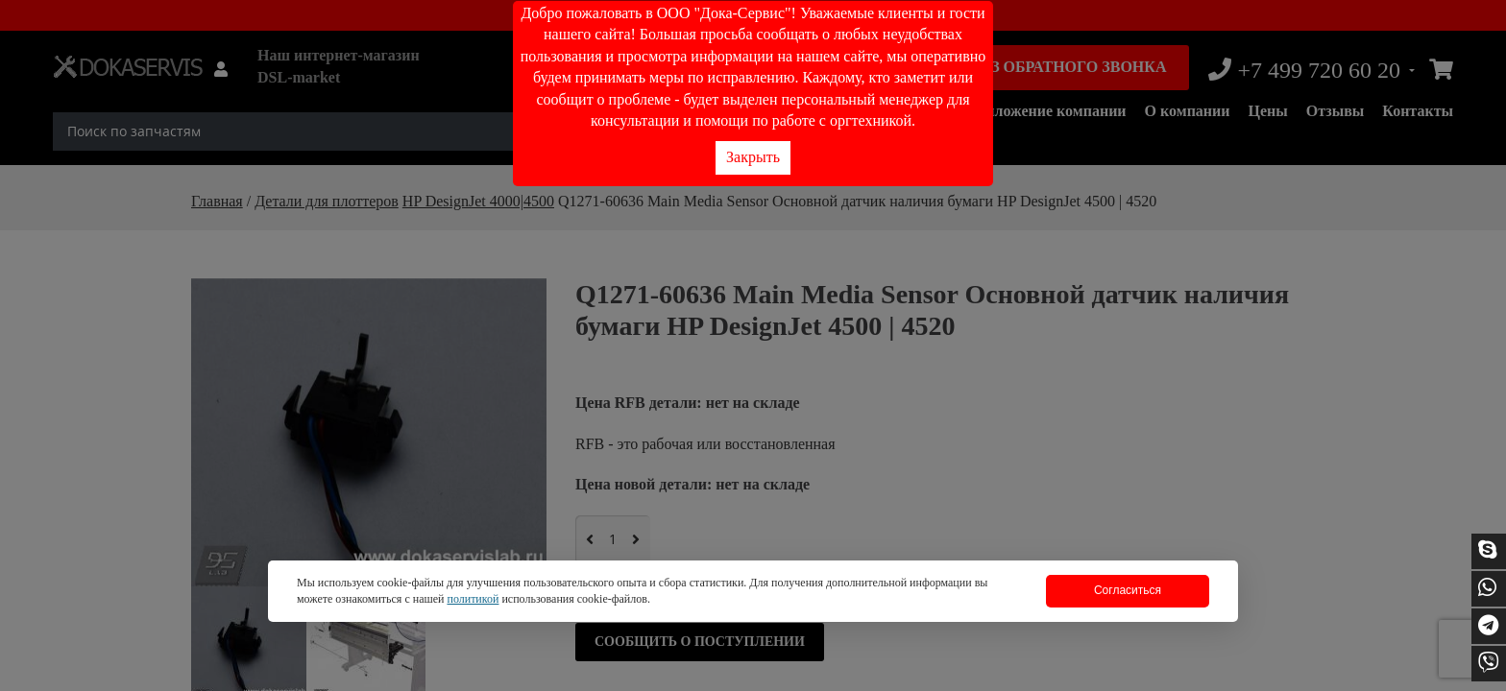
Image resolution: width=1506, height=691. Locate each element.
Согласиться (1127, 590)
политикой (472, 599)
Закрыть (753, 157)
